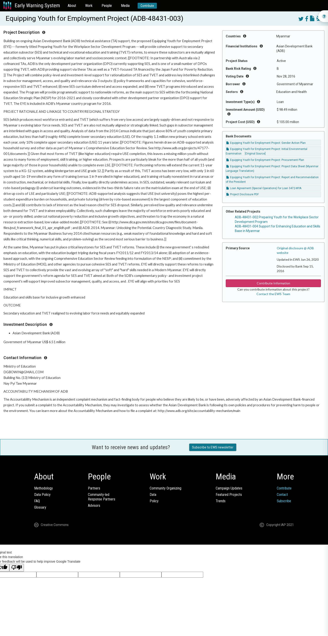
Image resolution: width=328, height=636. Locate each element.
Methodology (43, 488)
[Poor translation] (16, 568)
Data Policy (42, 494)
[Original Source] (255, 153)
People (107, 5)
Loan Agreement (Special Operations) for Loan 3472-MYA (263, 188)
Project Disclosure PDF (242, 194)
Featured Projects (229, 494)
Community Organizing (165, 488)
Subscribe (284, 501)
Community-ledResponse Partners (101, 496)
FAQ (37, 501)
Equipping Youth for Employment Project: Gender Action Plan (266, 142)
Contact (282, 494)
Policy (154, 501)
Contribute (147, 6)
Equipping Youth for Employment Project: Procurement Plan (265, 160)
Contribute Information (273, 283)
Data (153, 494)
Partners (94, 488)
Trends (221, 501)
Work (88, 5)
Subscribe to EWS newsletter (212, 447)
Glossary (40, 507)
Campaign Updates (229, 488)
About (72, 5)
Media (125, 5)
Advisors (94, 505)
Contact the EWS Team (273, 294)
